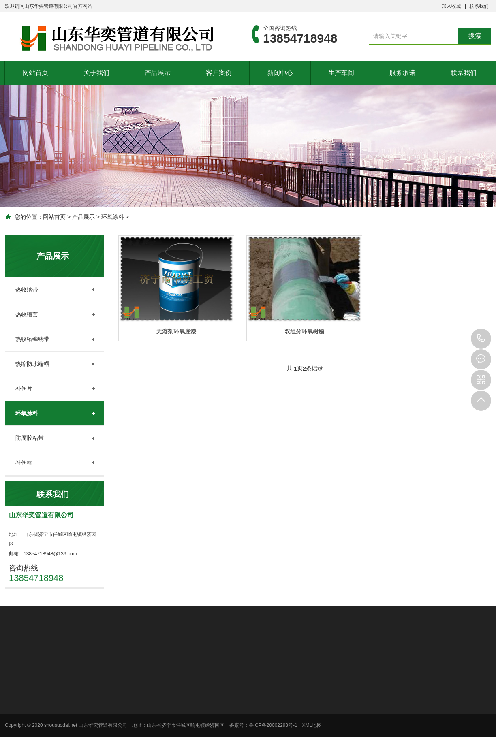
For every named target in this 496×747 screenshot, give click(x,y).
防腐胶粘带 (29, 438)
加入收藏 (451, 6)
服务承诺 (402, 72)
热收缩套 (26, 314)
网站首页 (35, 72)
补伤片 (23, 388)
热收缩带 (26, 289)
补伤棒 (23, 462)
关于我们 (96, 72)
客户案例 (219, 72)
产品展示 (158, 72)
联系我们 (479, 6)
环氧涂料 (112, 216)
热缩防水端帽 (32, 364)
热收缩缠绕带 (32, 339)
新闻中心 (280, 72)
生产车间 (341, 72)
